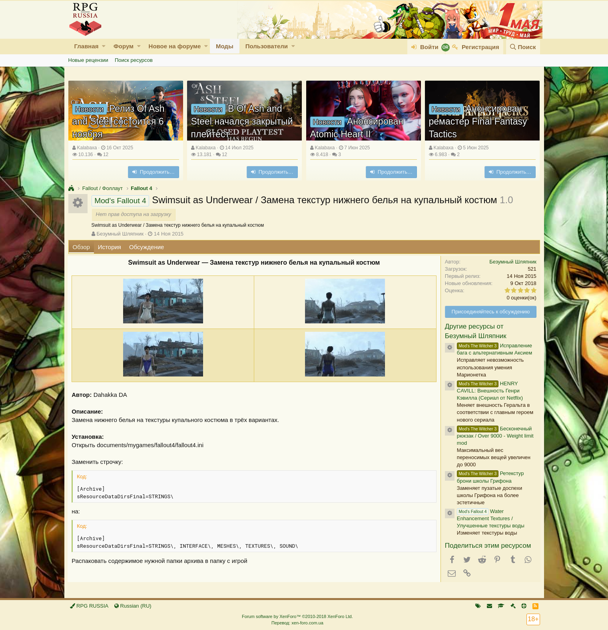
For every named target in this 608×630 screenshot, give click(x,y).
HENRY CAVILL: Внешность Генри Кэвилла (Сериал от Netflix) (489, 390)
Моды (224, 46)
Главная (86, 46)
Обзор (81, 247)
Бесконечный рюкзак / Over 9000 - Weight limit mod (494, 436)
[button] (104, 46)
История (109, 247)
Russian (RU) (133, 606)
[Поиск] (523, 47)
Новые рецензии (88, 60)
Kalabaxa (87, 148)
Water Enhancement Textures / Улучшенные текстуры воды (490, 518)
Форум (124, 46)
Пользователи (266, 46)
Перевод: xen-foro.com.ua (297, 622)
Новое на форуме (175, 46)
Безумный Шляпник (120, 234)
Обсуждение (146, 247)
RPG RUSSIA (89, 606)
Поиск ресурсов (134, 60)
